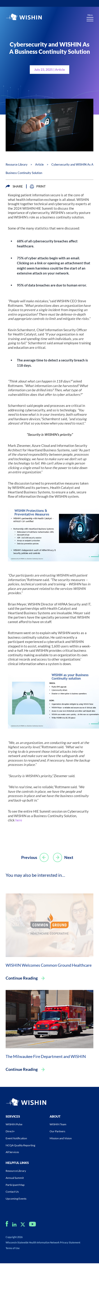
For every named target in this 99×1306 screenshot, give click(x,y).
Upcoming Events (16, 1198)
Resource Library (17, 164)
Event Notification (16, 1138)
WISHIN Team (58, 1124)
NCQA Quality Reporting (20, 1145)
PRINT (38, 186)
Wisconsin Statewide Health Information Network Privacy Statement (43, 1242)
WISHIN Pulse (14, 1124)
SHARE (14, 186)
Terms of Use (13, 1248)
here (18, 820)
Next (63, 857)
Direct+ (10, 1131)
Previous (34, 857)
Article (39, 164)
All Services (12, 1152)
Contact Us (12, 1191)
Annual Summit (15, 1177)
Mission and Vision (61, 1138)
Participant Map (15, 1184)
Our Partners (57, 1131)
